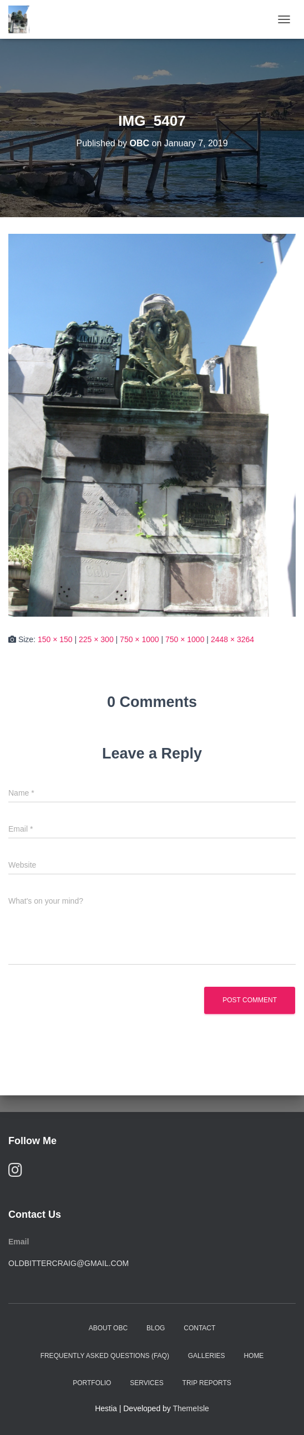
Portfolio (92, 1383)
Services (146, 1383)
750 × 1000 (139, 639)
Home (254, 1356)
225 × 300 (96, 639)
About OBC (108, 1328)
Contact (199, 1328)
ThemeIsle (191, 1408)
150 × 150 (55, 639)
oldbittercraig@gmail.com (68, 1263)
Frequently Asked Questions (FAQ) (104, 1356)
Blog (155, 1328)
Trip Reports (207, 1383)
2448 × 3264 (232, 639)
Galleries (206, 1356)
